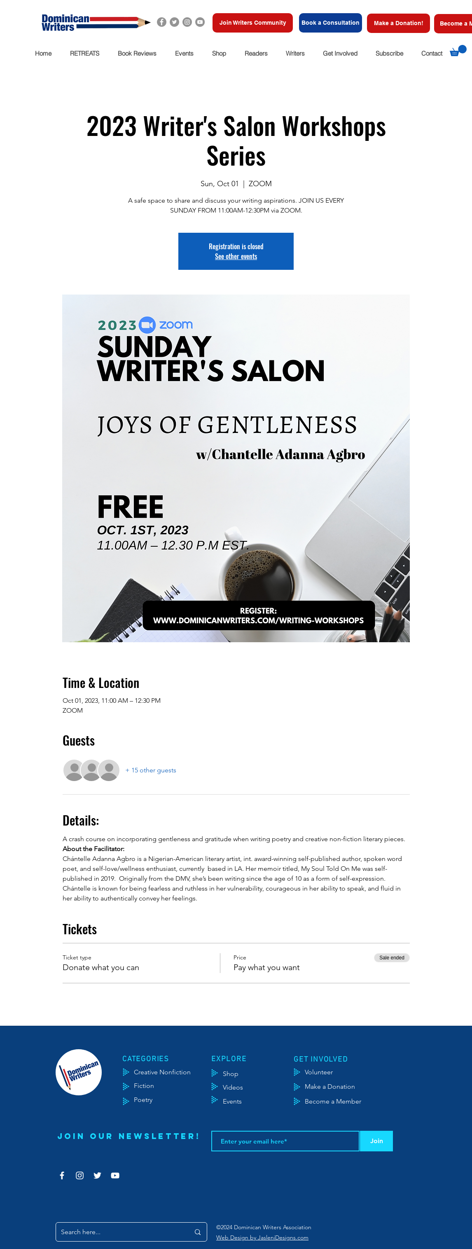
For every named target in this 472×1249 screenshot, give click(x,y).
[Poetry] (150, 1100)
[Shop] (243, 1074)
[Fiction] (150, 1086)
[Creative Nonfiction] (173, 1072)
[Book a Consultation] (330, 23)
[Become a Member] (343, 1101)
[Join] (376, 1141)
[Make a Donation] (339, 1086)
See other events (236, 256)
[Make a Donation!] (398, 23)
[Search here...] (119, 1232)
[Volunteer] (322, 1072)
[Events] (257, 1101)
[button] (84, 53)
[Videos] (239, 1087)
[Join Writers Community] (253, 23)
